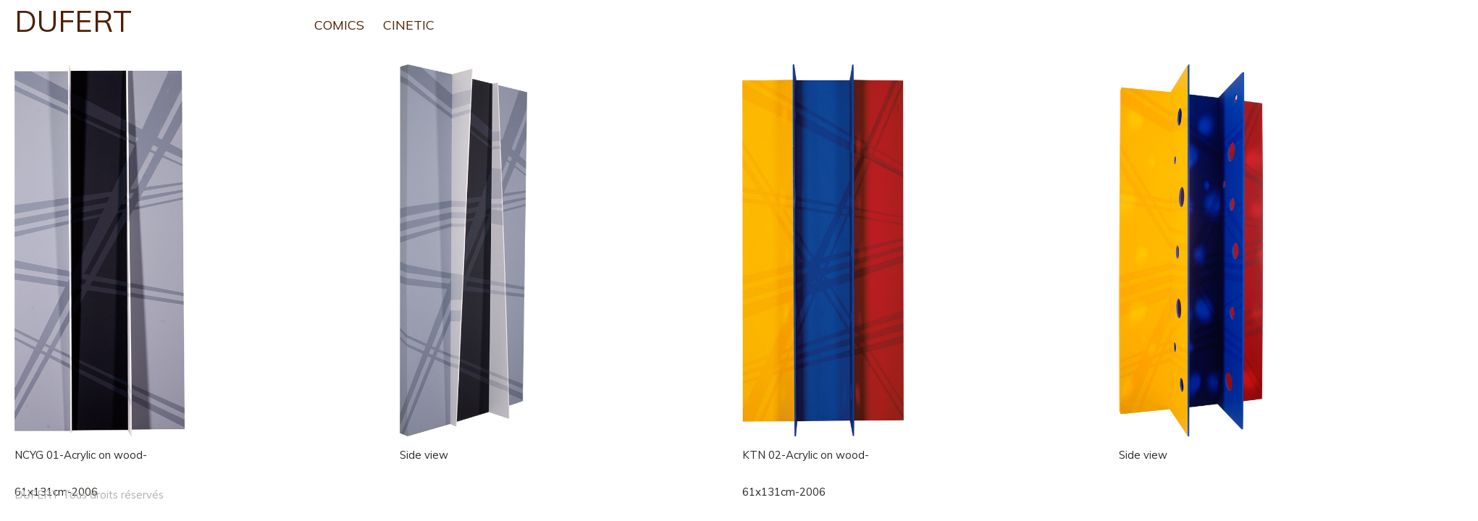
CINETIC (408, 25)
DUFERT (73, 20)
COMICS (339, 25)
